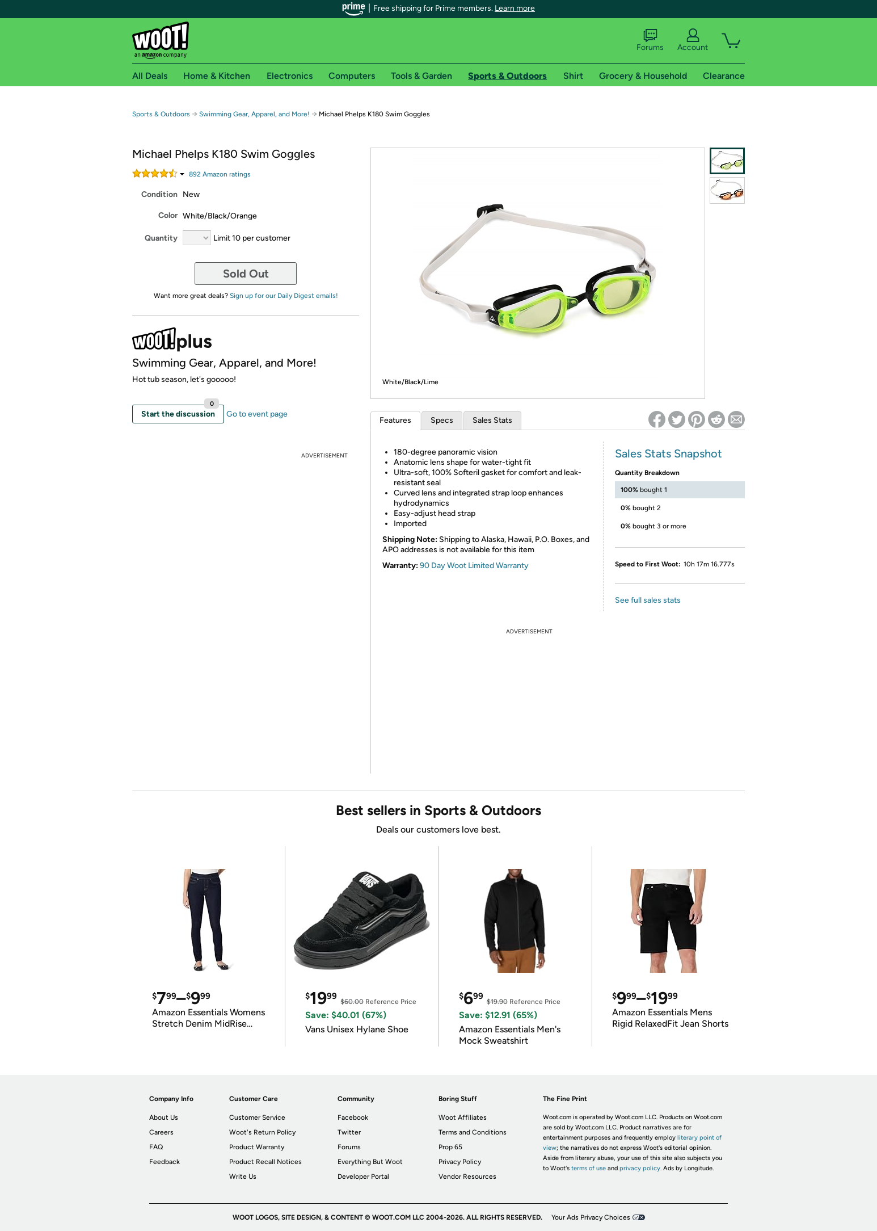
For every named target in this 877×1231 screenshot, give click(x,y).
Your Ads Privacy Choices (590, 1217)
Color (168, 215)
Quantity (161, 238)
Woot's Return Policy (262, 1132)
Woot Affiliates (462, 1117)
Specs (442, 420)
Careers (161, 1132)
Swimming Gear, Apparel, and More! (254, 114)
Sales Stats (492, 420)
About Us (163, 1117)
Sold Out (246, 273)
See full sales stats (648, 600)
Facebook (353, 1117)
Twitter (349, 1132)
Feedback (164, 1162)
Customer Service (257, 1117)
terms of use (588, 1168)
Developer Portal (363, 1176)
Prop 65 (450, 1147)
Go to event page (257, 414)
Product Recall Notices (265, 1162)
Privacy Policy (459, 1162)
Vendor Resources (467, 1176)
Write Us (242, 1176)
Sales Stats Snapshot (668, 453)
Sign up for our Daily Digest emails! (284, 296)
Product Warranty (256, 1147)
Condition (159, 194)
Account (692, 40)
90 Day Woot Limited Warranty (474, 565)
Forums (650, 40)
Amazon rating (220, 174)
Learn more (515, 8)
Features (395, 420)
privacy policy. (640, 1168)
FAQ (156, 1147)
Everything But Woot (370, 1162)
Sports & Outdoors (161, 114)
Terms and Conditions (472, 1132)
